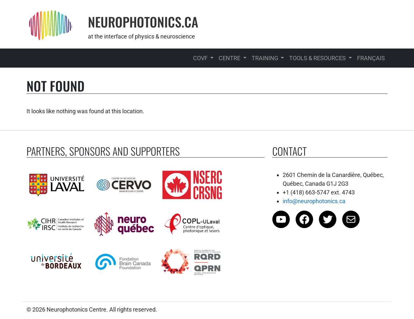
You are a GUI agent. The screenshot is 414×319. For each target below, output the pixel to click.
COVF (201, 58)
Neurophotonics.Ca (143, 21)
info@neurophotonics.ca (314, 201)
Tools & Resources (318, 58)
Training (265, 58)
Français (371, 58)
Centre (230, 58)
